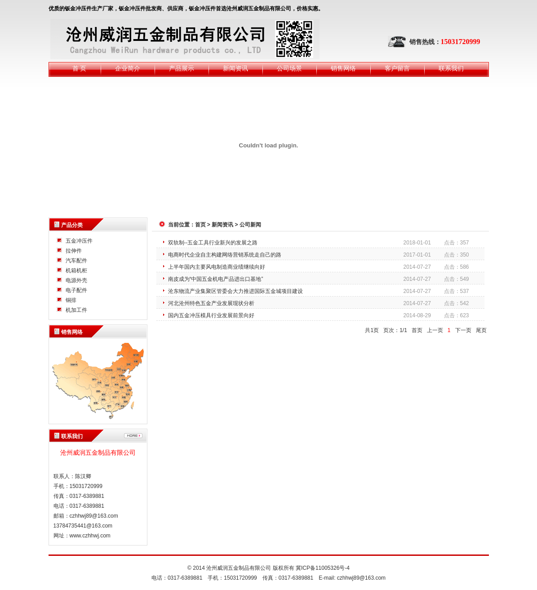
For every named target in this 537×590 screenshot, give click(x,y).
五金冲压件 (79, 241)
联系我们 (451, 68)
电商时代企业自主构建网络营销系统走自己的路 (224, 255)
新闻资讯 (235, 68)
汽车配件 (76, 260)
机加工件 (76, 310)
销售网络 (343, 68)
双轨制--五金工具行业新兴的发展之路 (213, 243)
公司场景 (289, 68)
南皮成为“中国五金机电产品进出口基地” (215, 279)
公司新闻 (250, 225)
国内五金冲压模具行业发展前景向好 (211, 315)
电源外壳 (76, 280)
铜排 (71, 300)
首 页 (79, 68)
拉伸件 (74, 251)
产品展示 (181, 68)
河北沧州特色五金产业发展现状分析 (211, 303)
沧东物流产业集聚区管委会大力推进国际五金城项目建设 (235, 291)
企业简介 (127, 68)
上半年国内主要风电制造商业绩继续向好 (216, 267)
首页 (200, 225)
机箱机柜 (76, 270)
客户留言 (397, 68)
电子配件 (76, 290)
